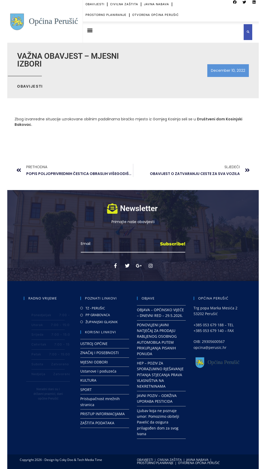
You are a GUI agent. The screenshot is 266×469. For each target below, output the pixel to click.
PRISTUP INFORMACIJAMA (102, 413)
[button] (89, 30)
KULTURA (88, 380)
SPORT (86, 389)
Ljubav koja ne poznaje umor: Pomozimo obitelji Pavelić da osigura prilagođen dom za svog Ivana (158, 422)
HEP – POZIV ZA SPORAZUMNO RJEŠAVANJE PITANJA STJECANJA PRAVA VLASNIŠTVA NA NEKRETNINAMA (160, 375)
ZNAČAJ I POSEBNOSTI (99, 352)
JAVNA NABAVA (197, 460)
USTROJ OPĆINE (94, 343)
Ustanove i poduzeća (98, 371)
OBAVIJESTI (145, 460)
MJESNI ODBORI (94, 362)
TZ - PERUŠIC (95, 308)
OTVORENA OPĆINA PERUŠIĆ (155, 10)
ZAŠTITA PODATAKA (97, 422)
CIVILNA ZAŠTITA (169, 460)
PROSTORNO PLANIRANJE (106, 10)
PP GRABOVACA (97, 314)
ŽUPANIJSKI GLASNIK (101, 322)
